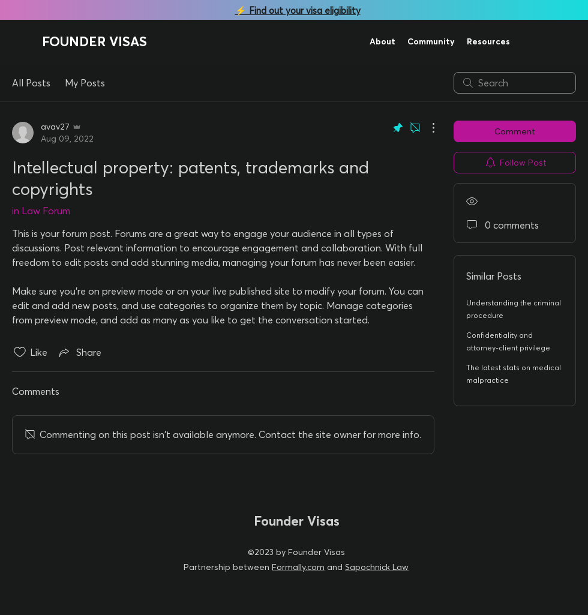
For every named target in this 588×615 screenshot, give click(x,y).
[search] (515, 83)
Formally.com (298, 567)
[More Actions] (427, 128)
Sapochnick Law (377, 567)
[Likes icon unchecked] (20, 352)
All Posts (31, 83)
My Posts (85, 83)
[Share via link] (79, 352)
